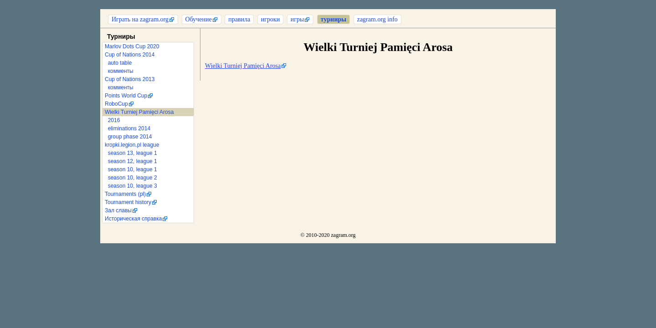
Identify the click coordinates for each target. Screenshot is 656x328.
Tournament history (128, 202)
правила (239, 19)
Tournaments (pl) (125, 194)
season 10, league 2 (131, 177)
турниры (333, 19)
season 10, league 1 (131, 169)
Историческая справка (133, 218)
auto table (118, 63)
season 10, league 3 (131, 186)
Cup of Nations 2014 (129, 54)
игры (297, 19)
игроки (270, 19)
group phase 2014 (128, 136)
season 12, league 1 (131, 161)
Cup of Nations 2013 (129, 79)
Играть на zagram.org (140, 19)
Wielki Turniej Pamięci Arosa (139, 112)
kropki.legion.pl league (132, 145)
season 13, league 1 (131, 153)
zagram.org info (377, 19)
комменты (119, 71)
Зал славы (118, 210)
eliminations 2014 (127, 128)
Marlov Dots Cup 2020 (132, 46)
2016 (112, 120)
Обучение (198, 19)
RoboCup (116, 104)
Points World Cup (126, 95)
